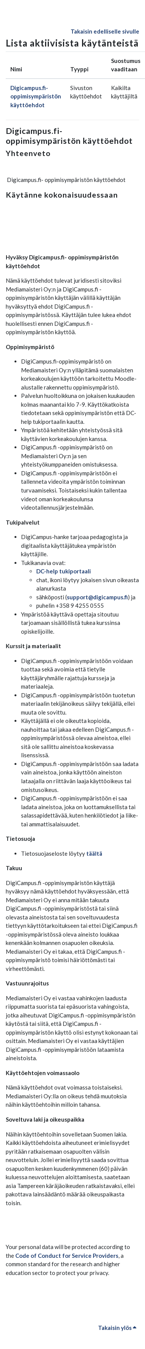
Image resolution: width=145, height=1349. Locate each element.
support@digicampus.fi (97, 597)
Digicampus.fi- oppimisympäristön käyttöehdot (35, 96)
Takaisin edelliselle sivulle (105, 31)
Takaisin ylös (117, 1327)
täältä (94, 853)
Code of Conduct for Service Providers (66, 1255)
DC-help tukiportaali (63, 571)
